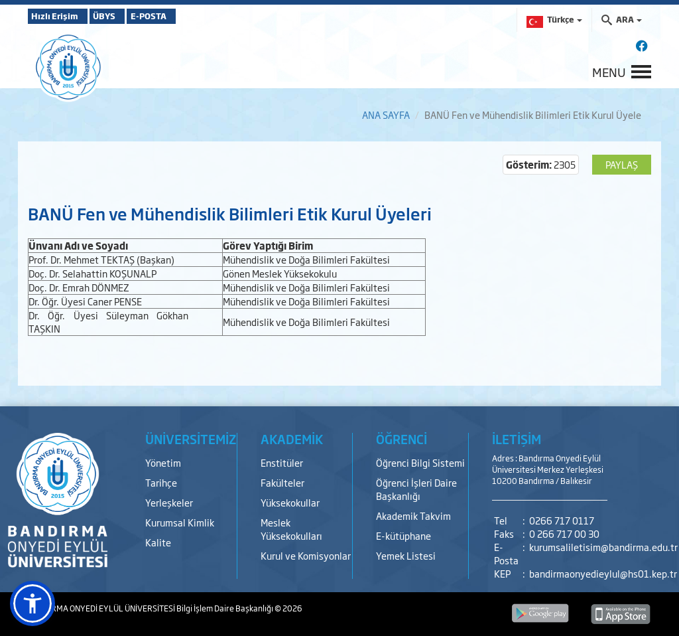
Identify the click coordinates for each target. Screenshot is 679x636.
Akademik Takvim (413, 515)
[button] (32, 603)
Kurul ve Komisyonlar (306, 555)
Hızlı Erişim (60, 16)
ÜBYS (125, 16)
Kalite (158, 542)
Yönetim (163, 462)
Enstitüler (282, 462)
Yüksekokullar (290, 502)
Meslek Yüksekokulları (291, 528)
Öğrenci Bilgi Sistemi (420, 462)
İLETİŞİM (516, 438)
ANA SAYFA (386, 114)
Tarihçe (161, 482)
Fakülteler (282, 482)
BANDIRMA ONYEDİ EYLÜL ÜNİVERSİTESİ (102, 608)
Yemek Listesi (406, 555)
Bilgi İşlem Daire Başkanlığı (225, 608)
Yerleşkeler (169, 502)
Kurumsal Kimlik (179, 522)
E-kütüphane (403, 535)
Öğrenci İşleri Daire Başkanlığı (416, 489)
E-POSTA (187, 16)
